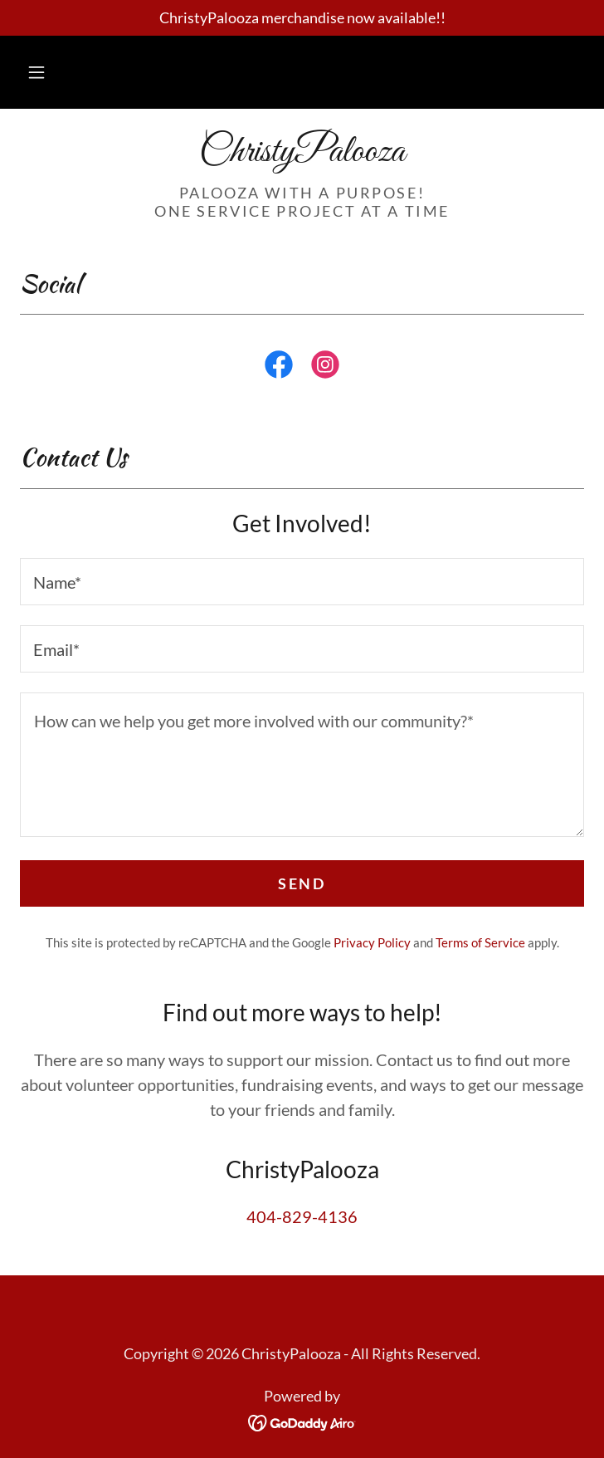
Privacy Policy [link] (372, 942)
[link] (302, 153)
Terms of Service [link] (480, 942)
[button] (36, 72)
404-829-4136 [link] (302, 1216)
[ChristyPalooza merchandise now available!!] (302, 18)
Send (301, 883)
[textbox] (302, 581)
